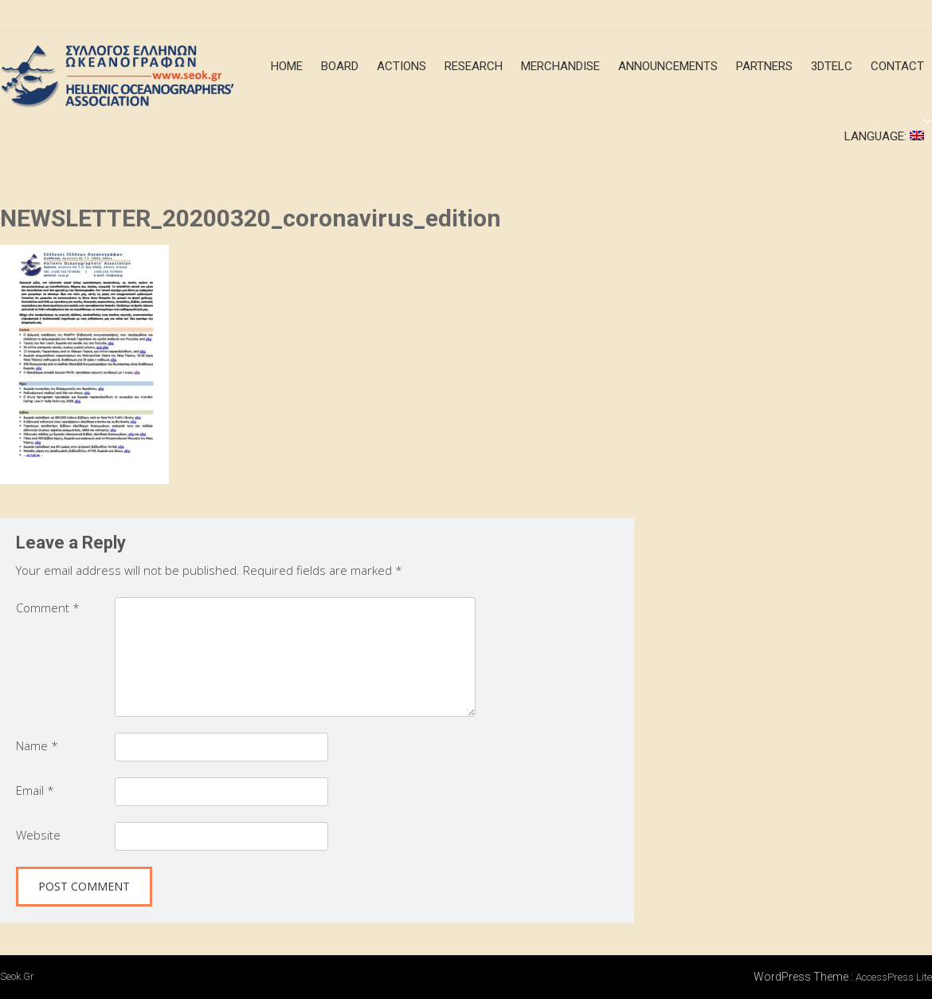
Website (38, 835)
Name (37, 745)
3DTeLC (831, 66)
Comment (48, 608)
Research (473, 66)
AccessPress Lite (894, 977)
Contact (897, 66)
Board (339, 66)
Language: (884, 136)
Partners (764, 66)
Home (287, 66)
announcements (668, 66)
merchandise (560, 66)
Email (35, 790)
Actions (401, 66)
